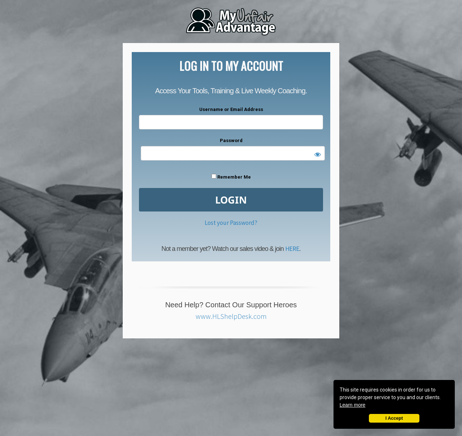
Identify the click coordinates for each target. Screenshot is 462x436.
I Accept (394, 418)
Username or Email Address (231, 109)
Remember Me (231, 177)
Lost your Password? (231, 223)
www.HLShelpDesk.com (231, 316)
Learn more (353, 405)
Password (231, 140)
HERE (292, 248)
